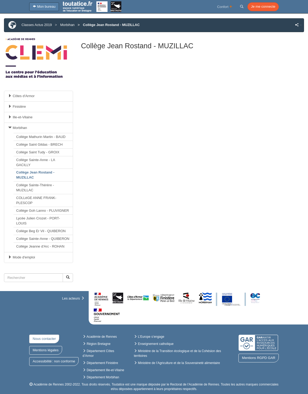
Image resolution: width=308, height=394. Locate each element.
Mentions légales (46, 350)
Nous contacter (44, 339)
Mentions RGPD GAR (258, 358)
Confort (224, 6)
